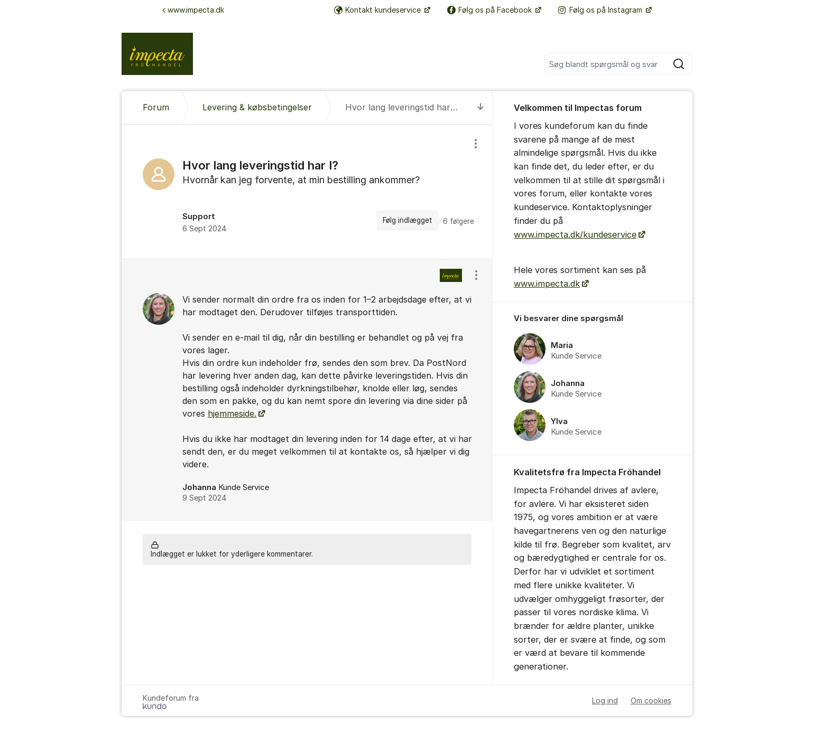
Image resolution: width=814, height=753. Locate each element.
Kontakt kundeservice (378, 9)
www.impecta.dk (193, 9)
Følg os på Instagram (601, 9)
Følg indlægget (407, 220)
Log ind (605, 700)
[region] (307, 192)
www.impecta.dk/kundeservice (575, 234)
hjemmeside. (232, 413)
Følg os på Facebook (490, 9)
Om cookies (651, 700)
